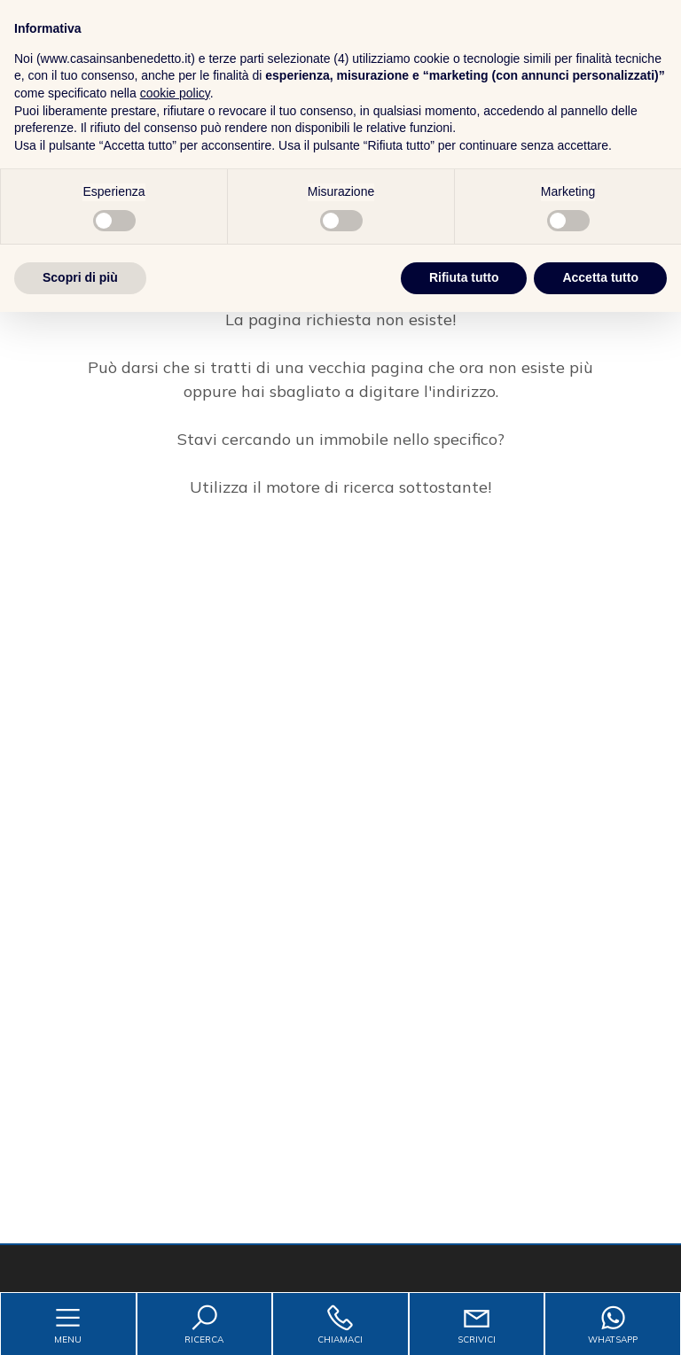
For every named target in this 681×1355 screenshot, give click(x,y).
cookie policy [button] (175, 1136)
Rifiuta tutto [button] (464, 1320)
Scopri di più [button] (80, 1320)
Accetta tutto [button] (600, 1320)
